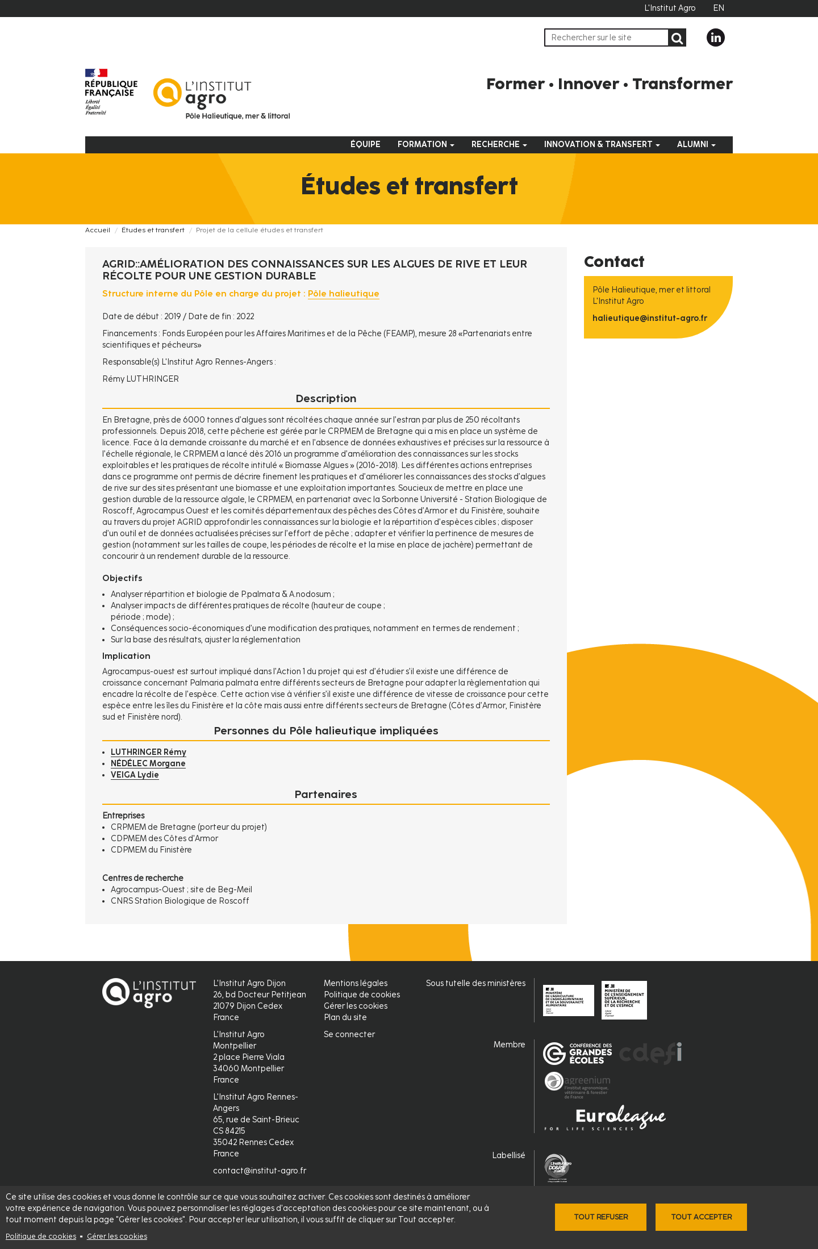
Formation (426, 144)
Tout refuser (601, 1217)
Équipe (365, 144)
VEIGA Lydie (135, 775)
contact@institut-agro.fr (259, 1171)
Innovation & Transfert (602, 144)
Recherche (499, 144)
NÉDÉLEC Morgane (148, 763)
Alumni (696, 144)
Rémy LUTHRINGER (140, 379)
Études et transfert (153, 230)
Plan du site (345, 1017)
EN (718, 8)
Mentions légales (355, 983)
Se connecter (349, 1034)
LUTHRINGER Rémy (148, 752)
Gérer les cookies (117, 1236)
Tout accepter (701, 1217)
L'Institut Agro (670, 8)
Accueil (97, 230)
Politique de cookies (41, 1236)
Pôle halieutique (343, 294)
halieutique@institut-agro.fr (649, 318)
